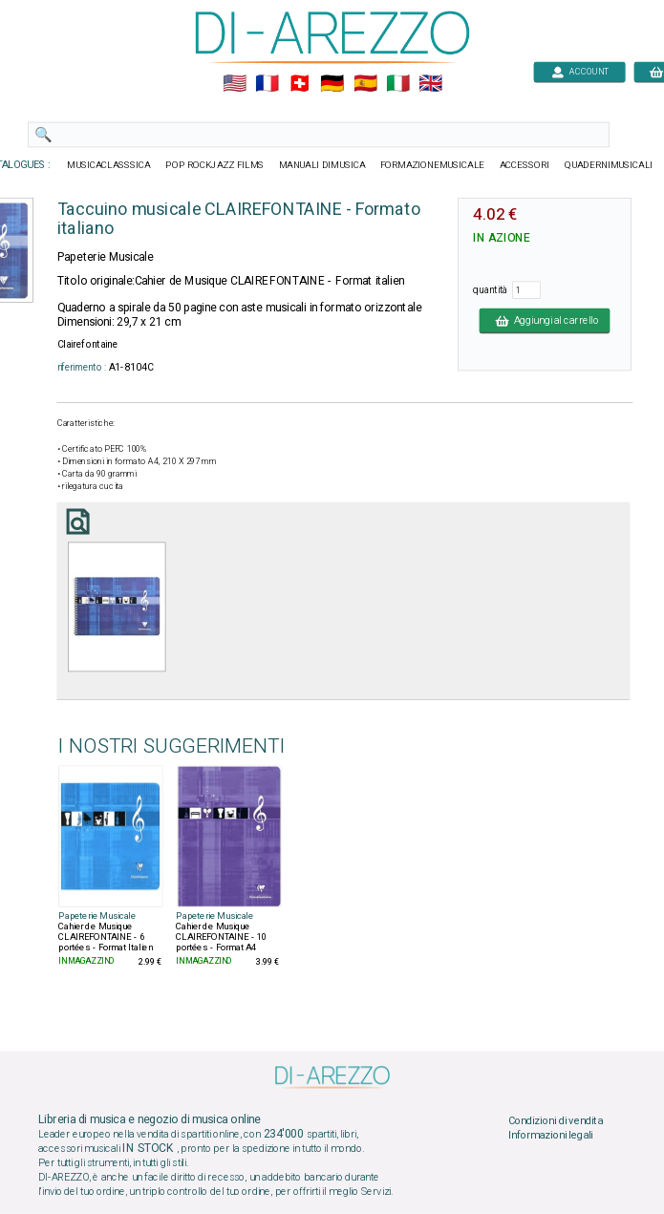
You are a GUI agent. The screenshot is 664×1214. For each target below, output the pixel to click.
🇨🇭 (299, 84)
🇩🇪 (332, 84)
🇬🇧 (429, 84)
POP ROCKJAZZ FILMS (214, 165)
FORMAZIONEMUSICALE (431, 165)
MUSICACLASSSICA (109, 165)
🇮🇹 (397, 84)
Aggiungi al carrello (544, 320)
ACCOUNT (579, 71)
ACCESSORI (524, 165)
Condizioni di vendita (554, 1120)
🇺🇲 (234, 84)
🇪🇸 (364, 84)
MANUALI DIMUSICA (321, 165)
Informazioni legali (549, 1135)
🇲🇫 (267, 84)
